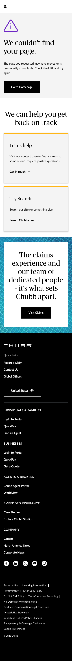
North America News (17, 545)
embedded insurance (22, 503)
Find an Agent (12, 433)
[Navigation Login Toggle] (5, 6)
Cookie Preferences (14, 629)
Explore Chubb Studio (17, 519)
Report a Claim (13, 362)
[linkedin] (15, 563)
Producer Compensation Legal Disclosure (26, 607)
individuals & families (22, 410)
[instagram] (44, 563)
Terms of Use (11, 585)
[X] (25, 563)
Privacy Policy (11, 591)
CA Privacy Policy (32, 591)
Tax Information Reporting (43, 596)
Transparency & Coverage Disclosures (24, 623)
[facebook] (6, 563)
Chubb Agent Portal (16, 486)
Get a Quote (11, 466)
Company (11, 529)
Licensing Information (34, 585)
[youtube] (34, 563)
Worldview (11, 492)
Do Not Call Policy (14, 596)
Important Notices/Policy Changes (23, 618)
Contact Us (11, 369)
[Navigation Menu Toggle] (66, 6)
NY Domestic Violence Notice (20, 602)
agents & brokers (19, 477)
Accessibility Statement (16, 612)
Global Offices (13, 376)
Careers (8, 538)
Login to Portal (13, 419)
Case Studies (12, 512)
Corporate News (14, 552)
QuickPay (10, 426)
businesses (13, 443)
